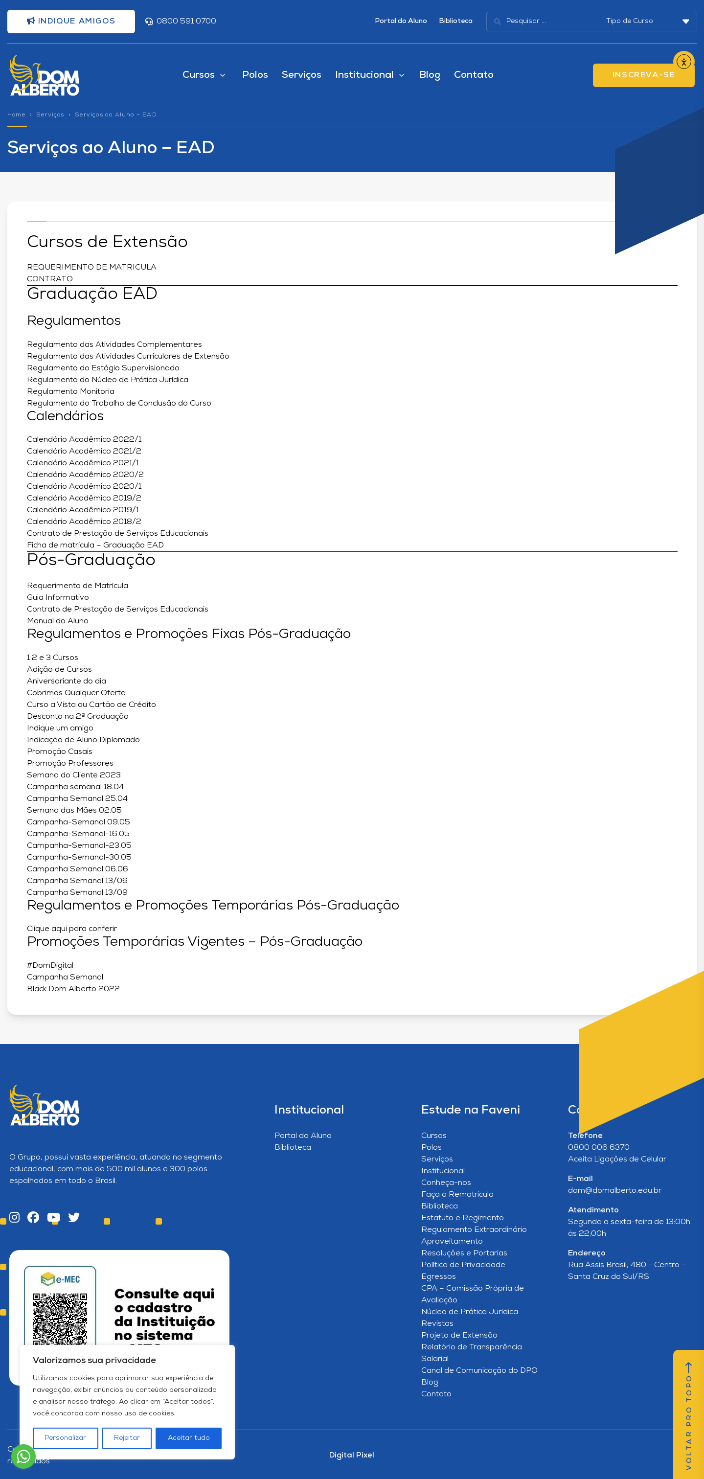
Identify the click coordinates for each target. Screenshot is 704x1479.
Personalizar (65, 1438)
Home (16, 115)
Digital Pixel (351, 1455)
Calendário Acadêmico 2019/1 (83, 510)
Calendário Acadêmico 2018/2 (84, 522)
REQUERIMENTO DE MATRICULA (92, 268)
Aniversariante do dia (66, 681)
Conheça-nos (446, 1183)
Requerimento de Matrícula (77, 586)
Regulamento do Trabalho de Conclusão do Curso (119, 404)
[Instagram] (14, 1218)
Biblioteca (456, 21)
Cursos (434, 1136)
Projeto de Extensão (459, 1336)
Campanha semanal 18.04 (75, 787)
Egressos (438, 1277)
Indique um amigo (60, 728)
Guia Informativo (59, 598)
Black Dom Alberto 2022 (73, 989)
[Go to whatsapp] (23, 1456)
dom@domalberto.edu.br (614, 1191)
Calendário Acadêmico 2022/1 (84, 440)
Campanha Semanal (65, 977)
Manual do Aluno (58, 621)
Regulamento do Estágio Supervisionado (103, 368)
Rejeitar (127, 1438)
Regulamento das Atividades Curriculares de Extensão (128, 357)
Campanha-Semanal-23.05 (79, 846)
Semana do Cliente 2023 (74, 775)
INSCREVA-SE (644, 75)
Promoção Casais (59, 752)
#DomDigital (50, 966)
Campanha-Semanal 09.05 (78, 822)
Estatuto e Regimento (462, 1218)
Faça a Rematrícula (457, 1195)
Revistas (437, 1324)
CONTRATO (50, 279)
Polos (255, 75)
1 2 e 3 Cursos (52, 658)
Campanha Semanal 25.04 (77, 799)
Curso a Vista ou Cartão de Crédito (91, 705)
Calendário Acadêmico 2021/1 (83, 463)
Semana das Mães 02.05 (74, 811)
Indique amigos (71, 21)
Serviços (301, 75)
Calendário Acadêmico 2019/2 (84, 498)
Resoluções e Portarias (464, 1253)
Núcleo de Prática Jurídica (469, 1312)
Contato (474, 75)
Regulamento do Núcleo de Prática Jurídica (107, 380)
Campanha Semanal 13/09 (77, 893)
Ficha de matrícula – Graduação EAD (95, 545)
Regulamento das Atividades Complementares (114, 345)
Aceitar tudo (189, 1438)
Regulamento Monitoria (70, 392)
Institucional (443, 1171)
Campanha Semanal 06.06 (77, 869)
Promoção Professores (70, 764)
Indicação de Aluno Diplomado (83, 740)
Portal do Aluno (401, 21)
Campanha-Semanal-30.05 (81, 858)
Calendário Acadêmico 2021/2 (84, 451)
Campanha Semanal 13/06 (77, 881)
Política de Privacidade (463, 1265)
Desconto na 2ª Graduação (78, 717)
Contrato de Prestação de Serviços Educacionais (117, 534)
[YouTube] (53, 1218)
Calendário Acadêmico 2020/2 (85, 475)
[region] (127, 1402)
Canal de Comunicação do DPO (479, 1371)
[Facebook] (33, 1218)
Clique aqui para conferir (72, 929)
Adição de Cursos (59, 670)
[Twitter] (74, 1218)
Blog (429, 75)
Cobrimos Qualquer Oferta (76, 693)
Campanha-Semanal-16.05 (78, 834)
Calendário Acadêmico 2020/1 (84, 487)
